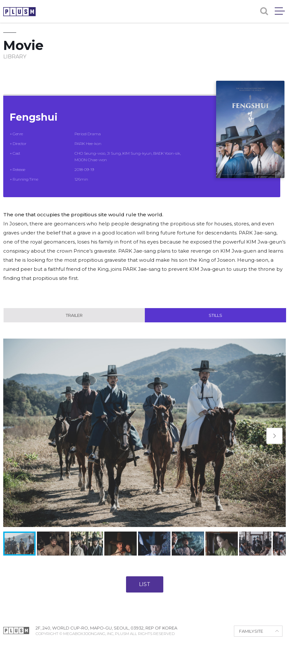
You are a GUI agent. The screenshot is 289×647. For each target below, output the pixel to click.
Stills (215, 315)
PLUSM (19, 12)
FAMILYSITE (251, 631)
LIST (144, 584)
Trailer (74, 315)
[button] (274, 436)
